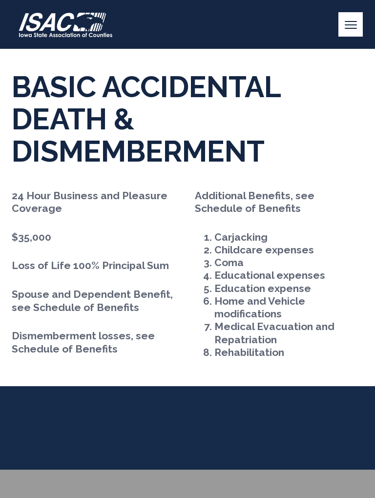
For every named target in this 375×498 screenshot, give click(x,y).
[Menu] (350, 24)
